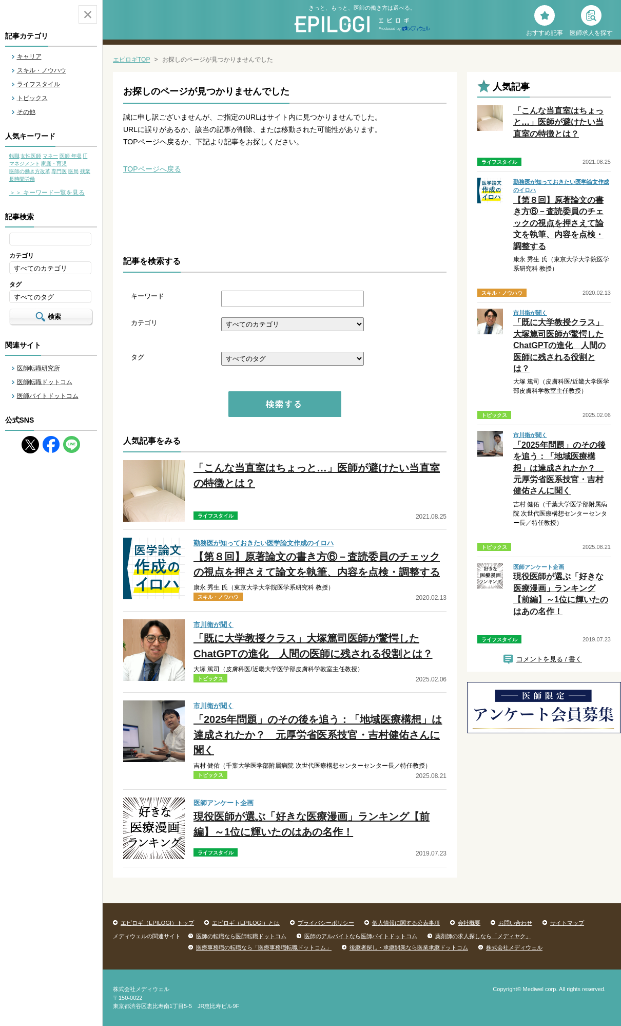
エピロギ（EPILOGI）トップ (157, 923)
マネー (50, 156)
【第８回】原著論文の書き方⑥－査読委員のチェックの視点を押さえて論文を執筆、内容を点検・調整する (558, 223)
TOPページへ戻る (152, 169)
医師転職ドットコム (44, 382)
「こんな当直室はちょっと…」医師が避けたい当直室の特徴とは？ (558, 122)
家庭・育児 (54, 163)
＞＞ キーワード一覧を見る (47, 192)
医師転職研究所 (38, 368)
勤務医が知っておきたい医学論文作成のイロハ (263, 543)
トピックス (32, 98)
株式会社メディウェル (514, 947)
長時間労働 (22, 179)
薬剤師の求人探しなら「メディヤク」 (483, 936)
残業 (85, 171)
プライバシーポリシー (326, 923)
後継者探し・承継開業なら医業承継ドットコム (409, 947)
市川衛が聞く (213, 625)
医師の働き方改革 (29, 171)
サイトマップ (567, 923)
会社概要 (469, 923)
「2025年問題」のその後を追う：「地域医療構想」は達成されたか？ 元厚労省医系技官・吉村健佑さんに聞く (317, 735)
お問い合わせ (515, 923)
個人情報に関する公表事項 (406, 923)
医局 (73, 171)
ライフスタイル (38, 84)
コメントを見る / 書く (549, 659)
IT (85, 156)
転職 (14, 156)
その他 (26, 112)
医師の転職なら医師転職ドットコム (241, 936)
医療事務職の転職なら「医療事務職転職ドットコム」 (264, 947)
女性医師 (31, 156)
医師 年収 (71, 156)
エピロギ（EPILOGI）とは (246, 923)
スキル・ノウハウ (41, 70)
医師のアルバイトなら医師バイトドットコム (360, 936)
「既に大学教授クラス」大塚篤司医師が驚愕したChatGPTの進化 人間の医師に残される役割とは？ (559, 345)
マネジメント (24, 163)
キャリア (29, 56)
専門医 (59, 171)
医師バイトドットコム (48, 396)
